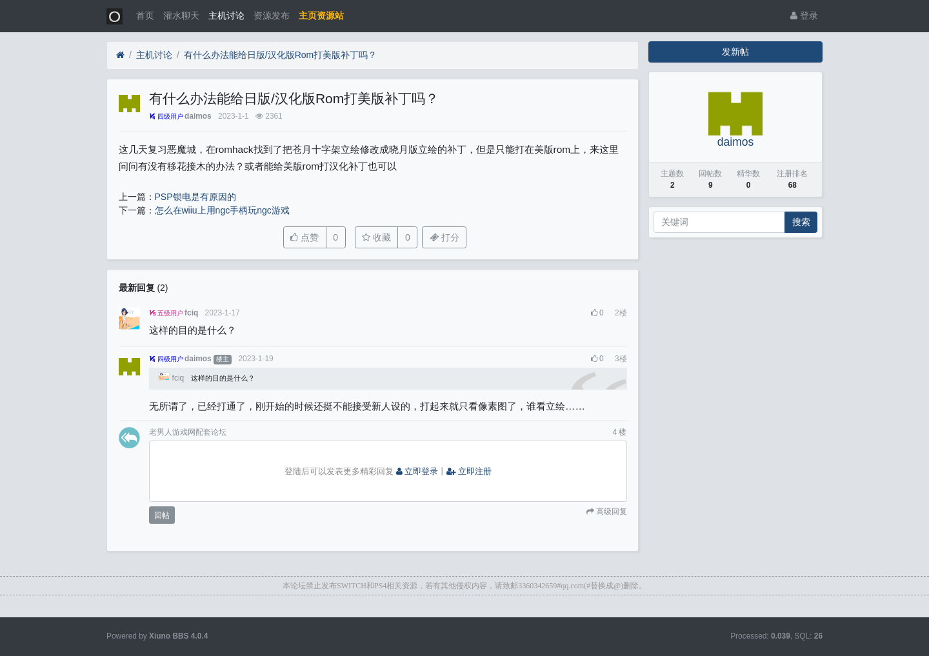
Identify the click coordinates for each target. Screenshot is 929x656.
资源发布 (272, 15)
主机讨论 (226, 15)
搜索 (801, 222)
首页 (145, 15)
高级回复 (610, 511)
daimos (198, 116)
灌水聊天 (181, 15)
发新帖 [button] (735, 51)
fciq (191, 312)
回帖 (162, 515)
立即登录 (417, 471)
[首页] (120, 55)
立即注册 (469, 471)
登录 (804, 15)
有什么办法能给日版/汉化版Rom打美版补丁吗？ (280, 55)
